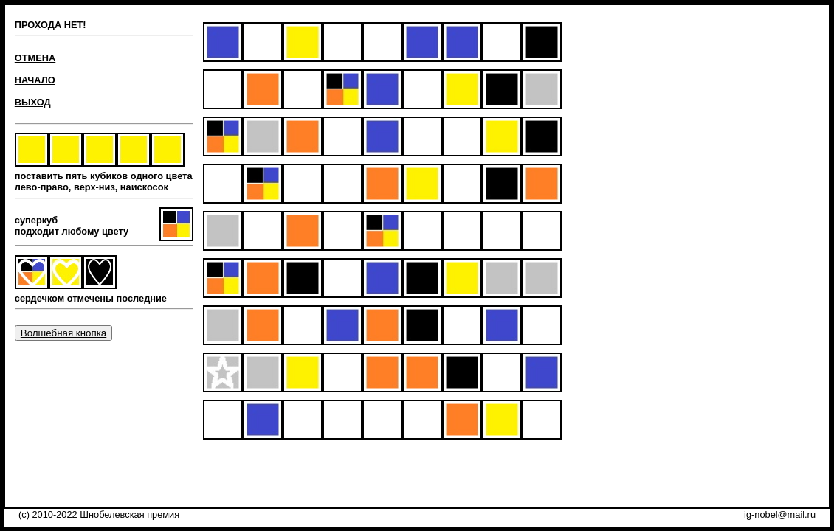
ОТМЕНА (35, 57)
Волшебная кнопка (63, 333)
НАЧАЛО (35, 80)
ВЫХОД (33, 102)
